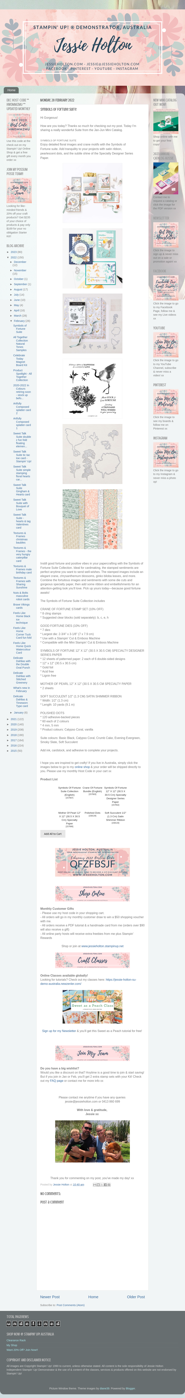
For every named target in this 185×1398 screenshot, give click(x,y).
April (17, 310)
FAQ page (56, 1080)
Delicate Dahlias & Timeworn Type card (20, 701)
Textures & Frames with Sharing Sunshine (22, 582)
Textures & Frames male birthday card (22, 569)
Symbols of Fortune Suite (20, 329)
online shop (82, 767)
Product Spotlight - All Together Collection (22, 375)
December (20, 261)
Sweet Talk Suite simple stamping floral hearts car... (22, 473)
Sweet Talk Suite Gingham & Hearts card (21, 489)
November (20, 270)
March (18, 315)
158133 (115, 823)
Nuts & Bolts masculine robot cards (21, 596)
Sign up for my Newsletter (59, 1031)
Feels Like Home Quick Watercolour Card (22, 647)
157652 (115, 805)
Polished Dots (92, 812)
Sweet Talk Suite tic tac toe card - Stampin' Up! (22, 456)
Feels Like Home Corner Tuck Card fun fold (22, 632)
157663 (92, 794)
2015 (14, 750)
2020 (14, 724)
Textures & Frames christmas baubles (20, 538)
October (19, 278)
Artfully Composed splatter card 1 (22, 423)
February (20, 320)
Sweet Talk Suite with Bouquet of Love (21, 504)
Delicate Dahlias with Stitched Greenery (22, 677)
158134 (92, 816)
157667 (69, 798)
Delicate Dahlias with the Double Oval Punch (22, 662)
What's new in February (21, 689)
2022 (14, 257)
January (19, 712)
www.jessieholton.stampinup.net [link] (102, 946)
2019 (14, 729)
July (17, 294)
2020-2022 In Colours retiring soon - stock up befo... (22, 392)
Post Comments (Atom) (71, 1305)
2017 (14, 740)
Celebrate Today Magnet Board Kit (20, 360)
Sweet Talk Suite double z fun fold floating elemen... (22, 440)
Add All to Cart (53, 834)
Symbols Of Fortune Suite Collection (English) (69, 791)
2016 (14, 745)
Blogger (130, 1388)
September (21, 284)
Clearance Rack (16, 1340)
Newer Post (50, 1297)
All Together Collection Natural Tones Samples (20, 344)
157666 (69, 826)
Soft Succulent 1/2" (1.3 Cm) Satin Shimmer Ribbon (115, 816)
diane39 (104, 1388)
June (17, 299)
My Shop (12, 1345)
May (17, 305)
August (18, 289)
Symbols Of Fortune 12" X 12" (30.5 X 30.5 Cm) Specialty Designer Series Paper (115, 794)
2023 (14, 252)
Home (11, 90)
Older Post (136, 1297)
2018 (14, 735)
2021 (14, 719)
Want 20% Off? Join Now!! (22, 1349)
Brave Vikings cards (21, 606)
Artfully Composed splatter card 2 (22, 408)
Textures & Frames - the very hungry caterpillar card (22, 554)
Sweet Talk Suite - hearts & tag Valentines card (22, 521)
